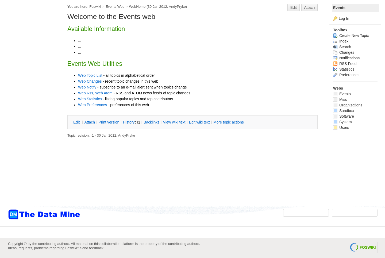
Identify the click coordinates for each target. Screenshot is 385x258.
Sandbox (343, 111)
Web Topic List (90, 75)
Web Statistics (90, 99)
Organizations (347, 105)
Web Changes (90, 81)
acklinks (151, 122)
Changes (343, 52)
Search (342, 47)
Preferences (346, 75)
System (342, 122)
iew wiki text (174, 122)
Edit (293, 7)
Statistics (343, 69)
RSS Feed (344, 63)
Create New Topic (351, 35)
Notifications (346, 58)
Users (341, 127)
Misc (340, 99)
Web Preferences (92, 105)
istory (129, 122)
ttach (89, 122)
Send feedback (91, 248)
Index (340, 41)
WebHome (137, 7)
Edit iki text (199, 122)
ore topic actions (228, 122)
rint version (109, 122)
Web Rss (85, 93)
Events (339, 8)
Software (343, 116)
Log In (344, 18)
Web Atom (103, 93)
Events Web (115, 7)
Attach (309, 7)
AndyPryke (177, 7)
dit (77, 122)
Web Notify (87, 87)
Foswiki (95, 7)
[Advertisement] (29, 108)
